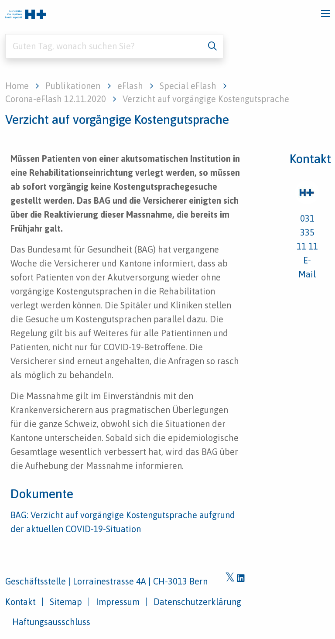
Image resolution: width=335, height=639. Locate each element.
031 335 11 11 (307, 232)
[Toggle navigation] (325, 13)
